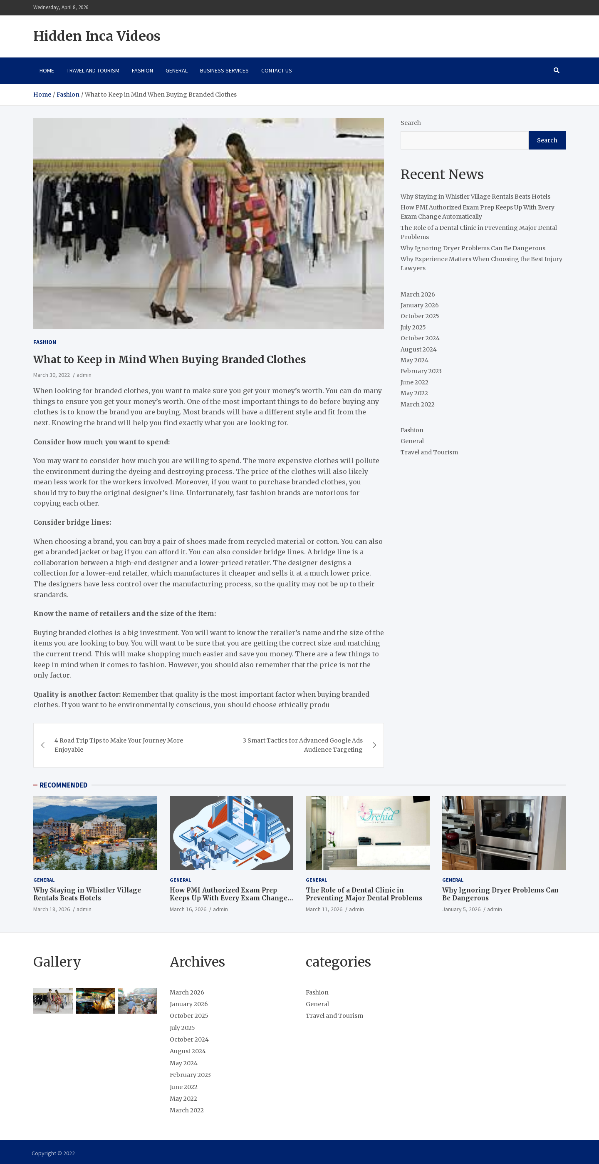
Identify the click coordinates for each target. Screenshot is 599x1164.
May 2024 (414, 360)
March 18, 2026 (51, 909)
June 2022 (414, 382)
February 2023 (421, 371)
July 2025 (413, 327)
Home (47, 70)
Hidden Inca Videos (97, 36)
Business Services (224, 70)
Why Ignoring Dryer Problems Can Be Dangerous (473, 248)
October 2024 (420, 338)
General (177, 70)
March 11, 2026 (324, 909)
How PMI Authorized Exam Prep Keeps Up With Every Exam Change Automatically (228, 898)
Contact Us (276, 70)
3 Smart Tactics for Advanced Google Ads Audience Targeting (303, 745)
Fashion (142, 70)
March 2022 (418, 404)
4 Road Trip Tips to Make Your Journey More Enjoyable (118, 745)
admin (84, 375)
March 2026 (418, 294)
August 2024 (419, 349)
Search (411, 123)
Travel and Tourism (93, 70)
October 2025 (420, 316)
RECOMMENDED (63, 785)
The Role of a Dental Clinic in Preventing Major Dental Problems (364, 894)
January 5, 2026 (461, 909)
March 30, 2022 (51, 375)
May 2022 (414, 393)
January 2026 (420, 305)
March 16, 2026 (188, 909)
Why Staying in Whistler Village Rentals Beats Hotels (475, 196)
